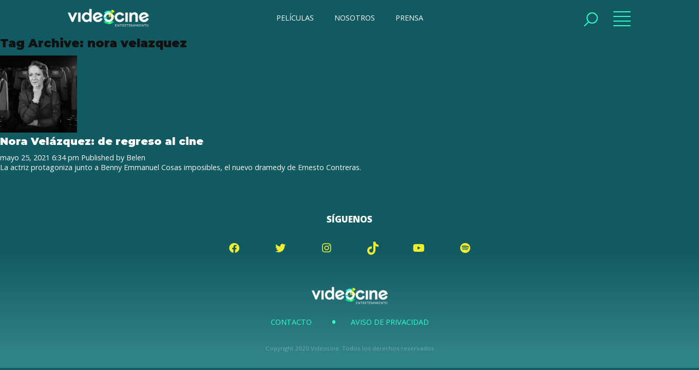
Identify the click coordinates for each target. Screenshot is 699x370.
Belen (135, 157)
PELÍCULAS (295, 18)
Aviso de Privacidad (390, 322)
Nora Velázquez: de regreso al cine (101, 141)
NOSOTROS (354, 18)
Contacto (291, 322)
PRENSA (409, 18)
